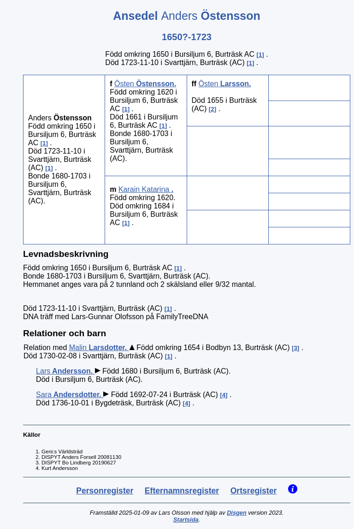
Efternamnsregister (182, 490)
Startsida (186, 519)
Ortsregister (253, 490)
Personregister (104, 490)
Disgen (237, 512)
